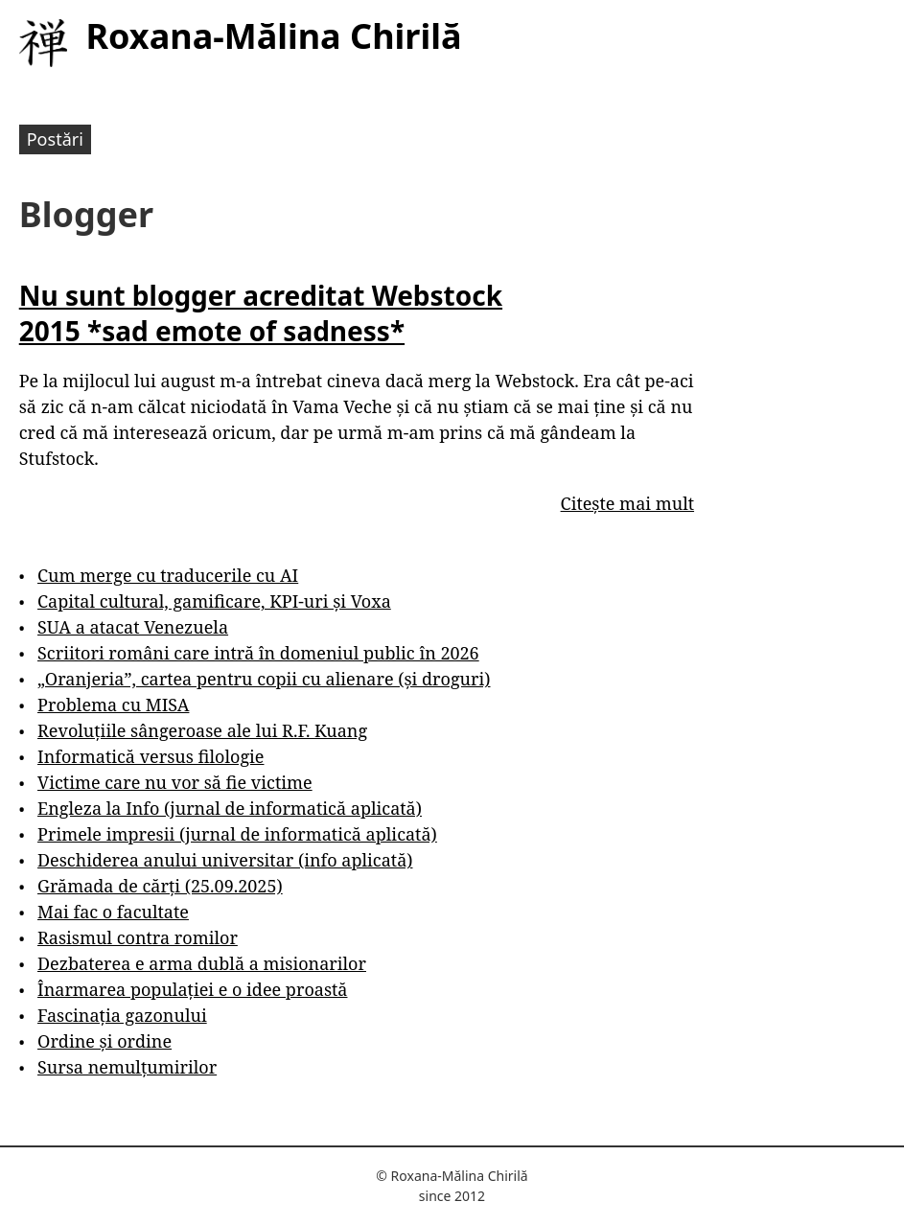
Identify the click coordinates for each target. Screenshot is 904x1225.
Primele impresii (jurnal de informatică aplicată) (237, 833)
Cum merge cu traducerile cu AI (167, 575)
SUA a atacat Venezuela (132, 626)
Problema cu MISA (113, 704)
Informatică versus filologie (150, 756)
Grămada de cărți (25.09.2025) (160, 885)
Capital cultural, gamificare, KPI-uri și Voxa (214, 600)
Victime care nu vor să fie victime (175, 782)
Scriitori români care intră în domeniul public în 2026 (258, 652)
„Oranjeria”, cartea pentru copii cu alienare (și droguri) (263, 678)
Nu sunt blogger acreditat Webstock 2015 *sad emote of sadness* (260, 312)
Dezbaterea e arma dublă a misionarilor (201, 963)
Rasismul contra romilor (137, 937)
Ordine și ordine (104, 1040)
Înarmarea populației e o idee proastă (192, 989)
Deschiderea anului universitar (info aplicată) (224, 859)
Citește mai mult (627, 503)
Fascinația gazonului (122, 1015)
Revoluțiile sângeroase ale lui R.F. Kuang (202, 730)
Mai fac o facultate (113, 911)
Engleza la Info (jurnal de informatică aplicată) (229, 808)
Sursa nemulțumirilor (127, 1066)
